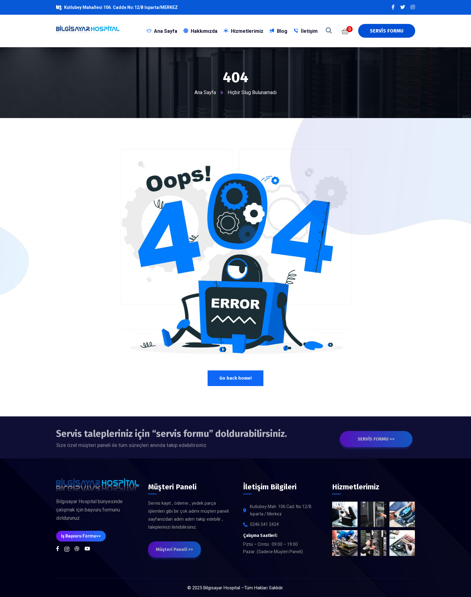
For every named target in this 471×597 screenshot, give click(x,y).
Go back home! (235, 378)
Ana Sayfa (205, 92)
